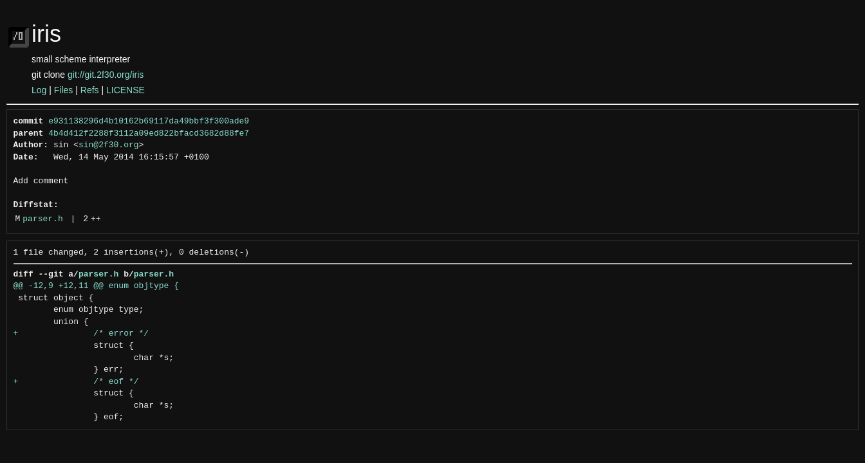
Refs (89, 90)
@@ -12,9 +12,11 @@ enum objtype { (96, 286)
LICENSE (125, 90)
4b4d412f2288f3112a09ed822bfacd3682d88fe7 (148, 134)
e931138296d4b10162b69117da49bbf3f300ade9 (148, 121)
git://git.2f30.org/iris (106, 74)
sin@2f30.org (109, 145)
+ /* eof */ (76, 382)
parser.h (42, 219)
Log (39, 90)
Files (63, 90)
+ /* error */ (81, 334)
